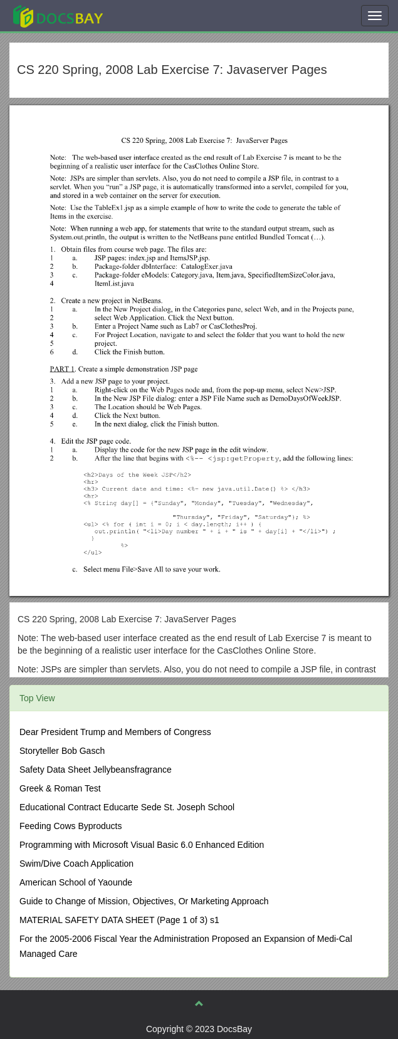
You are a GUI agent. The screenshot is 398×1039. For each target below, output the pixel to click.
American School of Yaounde (75, 882)
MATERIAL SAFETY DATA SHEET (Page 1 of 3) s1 (119, 920)
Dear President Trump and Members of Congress (115, 732)
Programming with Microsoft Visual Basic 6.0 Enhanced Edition (141, 845)
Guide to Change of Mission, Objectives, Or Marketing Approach (144, 901)
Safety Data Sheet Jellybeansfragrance (95, 770)
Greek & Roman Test (60, 788)
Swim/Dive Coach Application (76, 864)
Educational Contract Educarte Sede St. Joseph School (126, 807)
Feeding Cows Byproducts (70, 826)
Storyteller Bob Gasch (62, 751)
